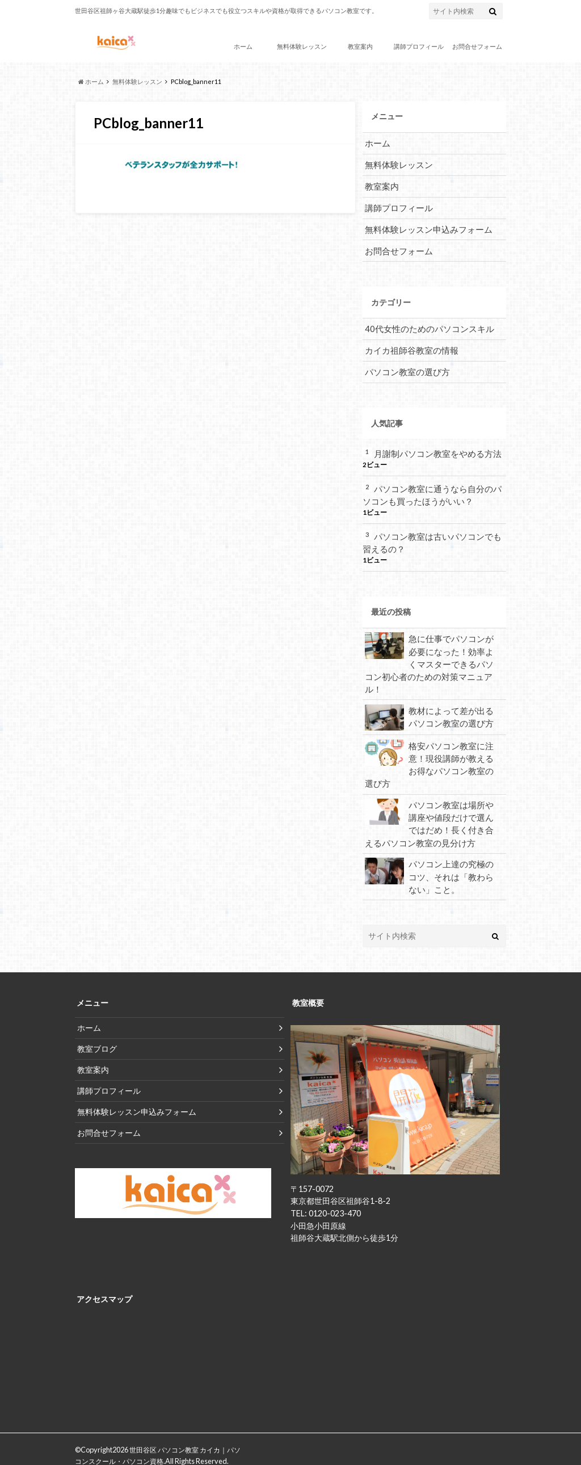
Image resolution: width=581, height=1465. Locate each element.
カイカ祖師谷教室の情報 (408, 346)
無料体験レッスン (302, 46)
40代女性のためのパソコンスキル (425, 325)
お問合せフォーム (477, 46)
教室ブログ (97, 1024)
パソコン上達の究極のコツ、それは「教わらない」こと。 (430, 852)
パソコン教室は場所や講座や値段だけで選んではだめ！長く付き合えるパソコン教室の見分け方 (430, 801)
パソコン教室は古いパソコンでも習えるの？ (432, 537)
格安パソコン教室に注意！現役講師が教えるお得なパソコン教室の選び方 (430, 743)
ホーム (243, 46)
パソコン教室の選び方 (404, 367)
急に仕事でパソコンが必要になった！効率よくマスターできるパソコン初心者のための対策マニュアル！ (430, 650)
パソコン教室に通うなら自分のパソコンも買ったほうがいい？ (432, 489)
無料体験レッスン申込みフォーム (424, 227)
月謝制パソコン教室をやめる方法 (433, 449)
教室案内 (360, 46)
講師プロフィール (419, 46)
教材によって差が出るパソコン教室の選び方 (430, 697)
